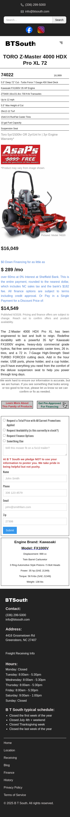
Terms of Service (15, 795)
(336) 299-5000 (16, 615)
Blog (7, 765)
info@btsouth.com (18, 619)
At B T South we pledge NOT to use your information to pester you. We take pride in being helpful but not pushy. (31, 463)
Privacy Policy (13, 787)
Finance (9, 772)
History (8, 780)
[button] (61, 43)
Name (6, 472)
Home (8, 742)
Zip (4, 515)
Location (9, 750)
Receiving (10, 757)
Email (6, 500)
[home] (19, 43)
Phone (6, 486)
